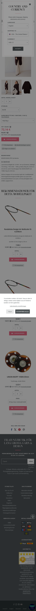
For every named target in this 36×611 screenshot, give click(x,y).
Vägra (10, 311)
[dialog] (18, 305)
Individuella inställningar (18, 306)
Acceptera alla (22, 311)
